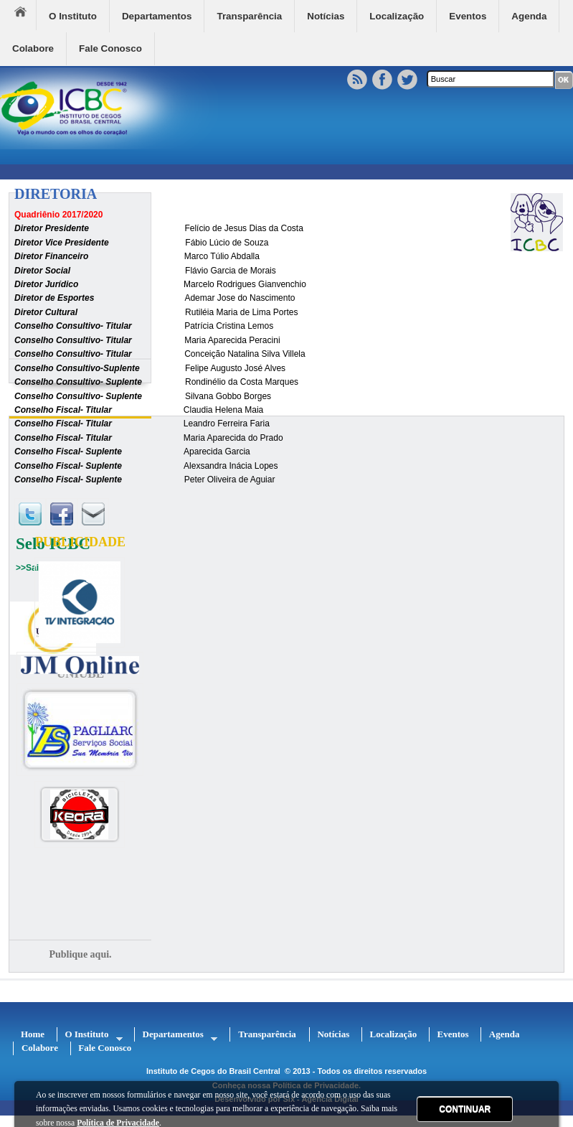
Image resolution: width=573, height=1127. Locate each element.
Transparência (249, 16)
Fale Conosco (110, 48)
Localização (396, 16)
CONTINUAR (465, 1109)
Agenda (528, 16)
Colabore (33, 48)
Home (25, 15)
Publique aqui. (80, 954)
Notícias (325, 16)
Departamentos (156, 16)
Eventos (467, 16)
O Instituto (73, 16)
